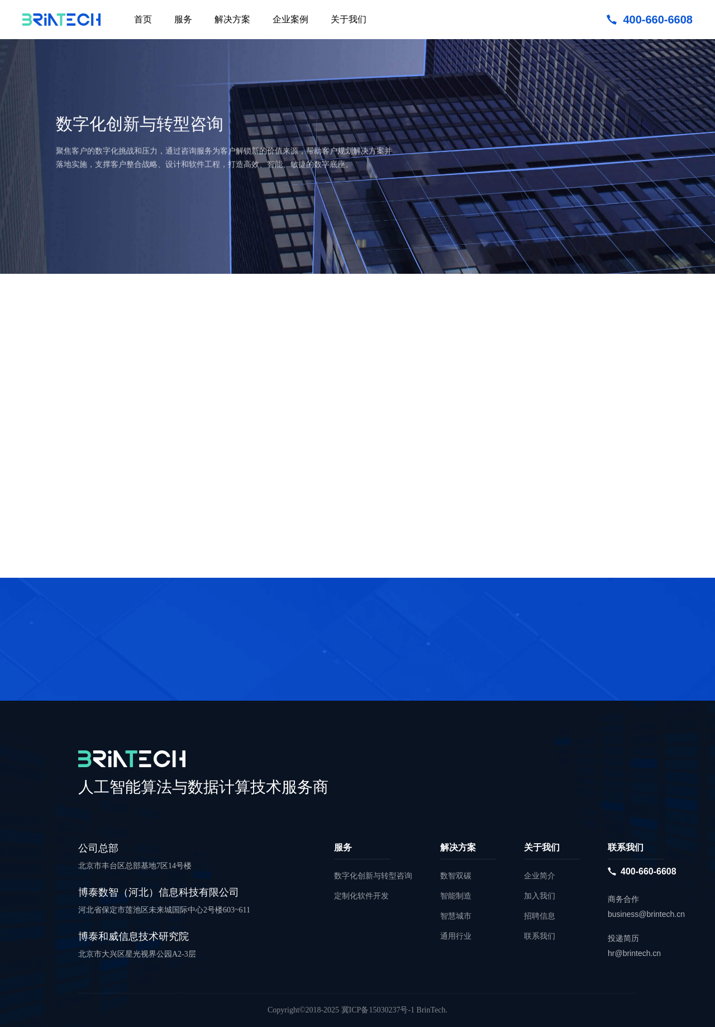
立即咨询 (95, 226)
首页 (143, 19)
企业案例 (290, 19)
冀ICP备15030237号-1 (377, 1010)
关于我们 (348, 19)
